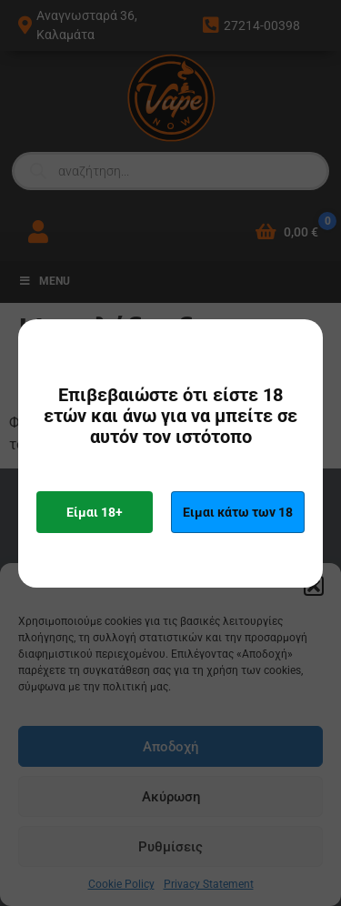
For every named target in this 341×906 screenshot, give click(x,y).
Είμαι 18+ (94, 512)
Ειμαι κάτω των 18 (238, 512)
